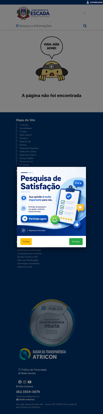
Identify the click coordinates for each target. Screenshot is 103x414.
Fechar (26, 241)
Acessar (76, 241)
